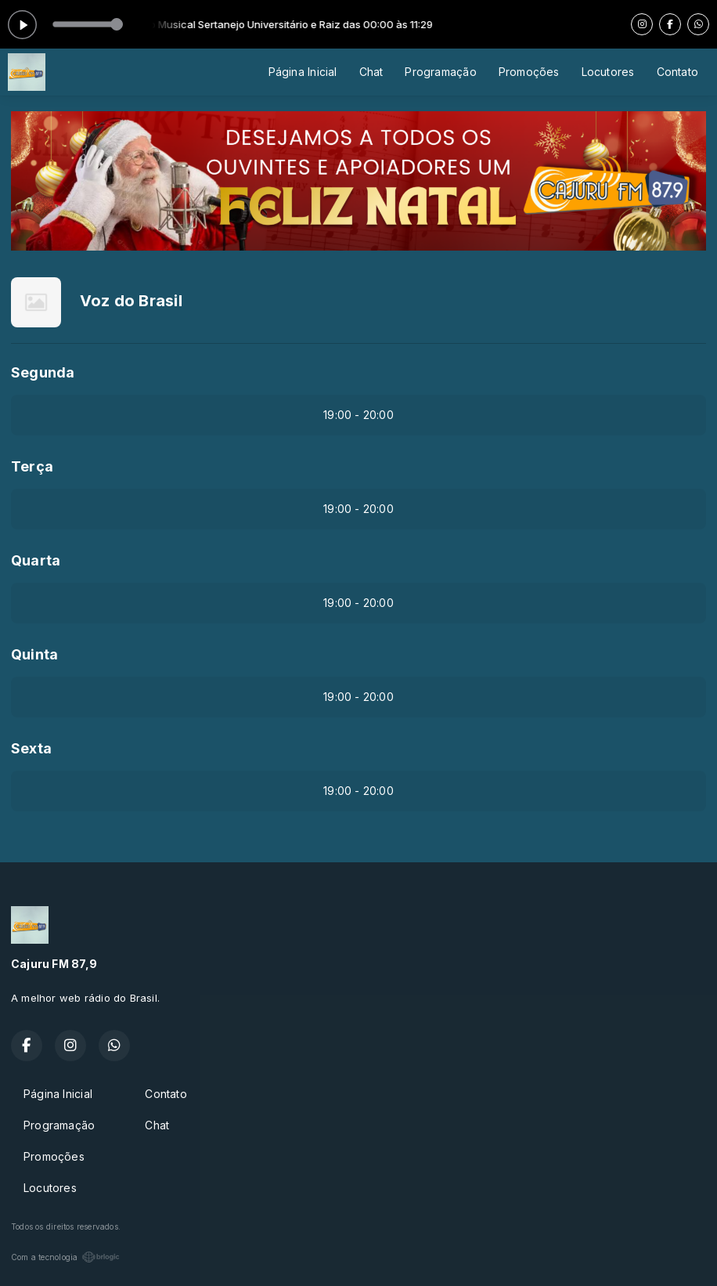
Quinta (34, 654)
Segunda (42, 372)
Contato (677, 71)
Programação (440, 71)
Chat (371, 71)
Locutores (608, 71)
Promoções (529, 71)
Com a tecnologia (65, 1257)
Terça (32, 466)
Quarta (35, 560)
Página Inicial (302, 71)
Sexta (31, 748)
